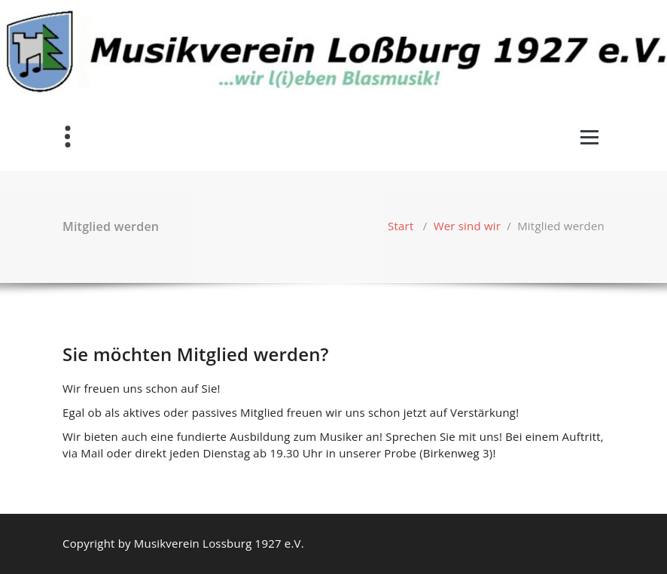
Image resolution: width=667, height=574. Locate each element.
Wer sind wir (467, 225)
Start (400, 225)
